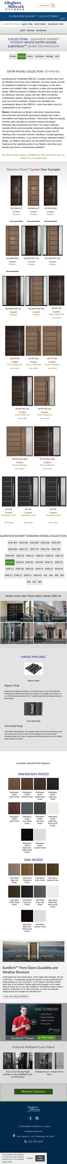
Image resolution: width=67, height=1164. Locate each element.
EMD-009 (56, 543)
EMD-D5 (30, 569)
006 (51, 575)
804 (29, 582)
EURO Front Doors (12, 24)
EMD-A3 (40, 556)
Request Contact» (33, 1091)
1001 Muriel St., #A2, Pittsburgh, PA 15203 (35, 1136)
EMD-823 (56, 549)
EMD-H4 (59, 569)
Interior (31, 30)
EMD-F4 (39, 569)
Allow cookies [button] (40, 1158)
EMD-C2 (59, 562)
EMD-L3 (28, 575)
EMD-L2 (18, 575)
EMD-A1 (20, 556)
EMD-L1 (8, 575)
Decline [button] (30, 1158)
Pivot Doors (40, 24)
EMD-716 (45, 549)
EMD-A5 (59, 556)
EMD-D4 (20, 569)
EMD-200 (12, 549)
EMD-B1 (10, 562)
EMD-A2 (30, 556)
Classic (30, 56)
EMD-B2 (20, 562)
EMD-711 (23, 549)
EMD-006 (34, 543)
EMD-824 (9, 556)
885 (40, 582)
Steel (22, 30)
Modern (21, 56)
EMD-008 (45, 543)
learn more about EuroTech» (16, 997)
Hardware (41, 30)
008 (56, 575)
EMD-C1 (49, 562)
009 (62, 575)
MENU (63, 19)
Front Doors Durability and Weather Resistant (30, 970)
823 (34, 582)
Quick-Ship (27, 24)
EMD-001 (12, 543)
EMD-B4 (39, 562)
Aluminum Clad (55, 24)
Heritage (49, 56)
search (45, 5)
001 (45, 575)
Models (13, 56)
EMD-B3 (29, 562)
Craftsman (39, 56)
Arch (57, 56)
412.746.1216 (35, 1141)
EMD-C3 (10, 569)
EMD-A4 (49, 556)
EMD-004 (23, 543)
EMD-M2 (37, 575)
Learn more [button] (7, 1162)
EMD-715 (34, 549)
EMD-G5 (49, 569)
